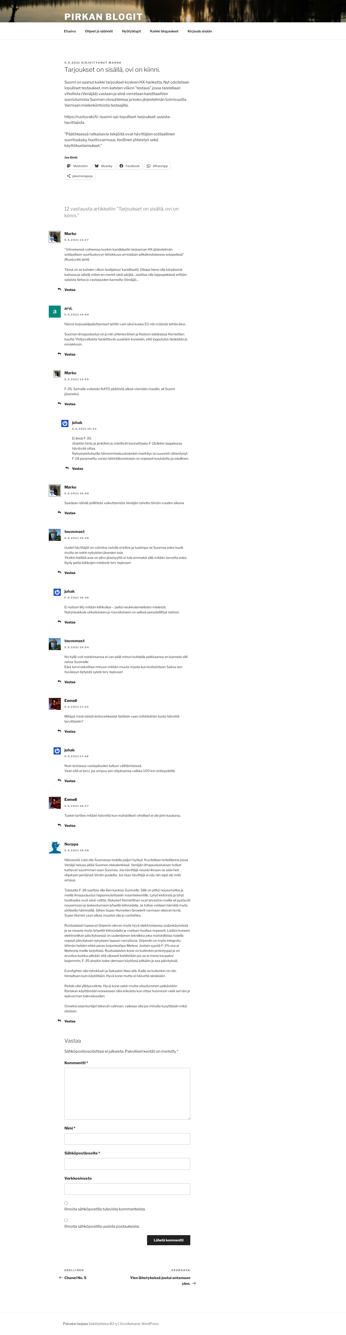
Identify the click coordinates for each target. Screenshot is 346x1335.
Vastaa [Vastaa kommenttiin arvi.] (69, 354)
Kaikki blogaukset (164, 31)
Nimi (69, 1128)
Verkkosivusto (78, 1178)
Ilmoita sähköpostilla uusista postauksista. (102, 1226)
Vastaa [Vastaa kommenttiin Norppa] (69, 1021)
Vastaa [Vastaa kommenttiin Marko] (69, 290)
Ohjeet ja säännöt (99, 31)
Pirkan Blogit (103, 17)
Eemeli (70, 700)
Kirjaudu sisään (200, 31)
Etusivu (70, 31)
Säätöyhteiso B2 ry (103, 1324)
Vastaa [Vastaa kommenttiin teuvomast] (69, 573)
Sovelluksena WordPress (139, 1324)
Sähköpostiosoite (82, 1153)
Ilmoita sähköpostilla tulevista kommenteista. (105, 1209)
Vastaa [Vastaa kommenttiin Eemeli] (69, 731)
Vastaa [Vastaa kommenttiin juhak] (77, 468)
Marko (115, 62)
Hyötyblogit (131, 31)
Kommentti (76, 1063)
